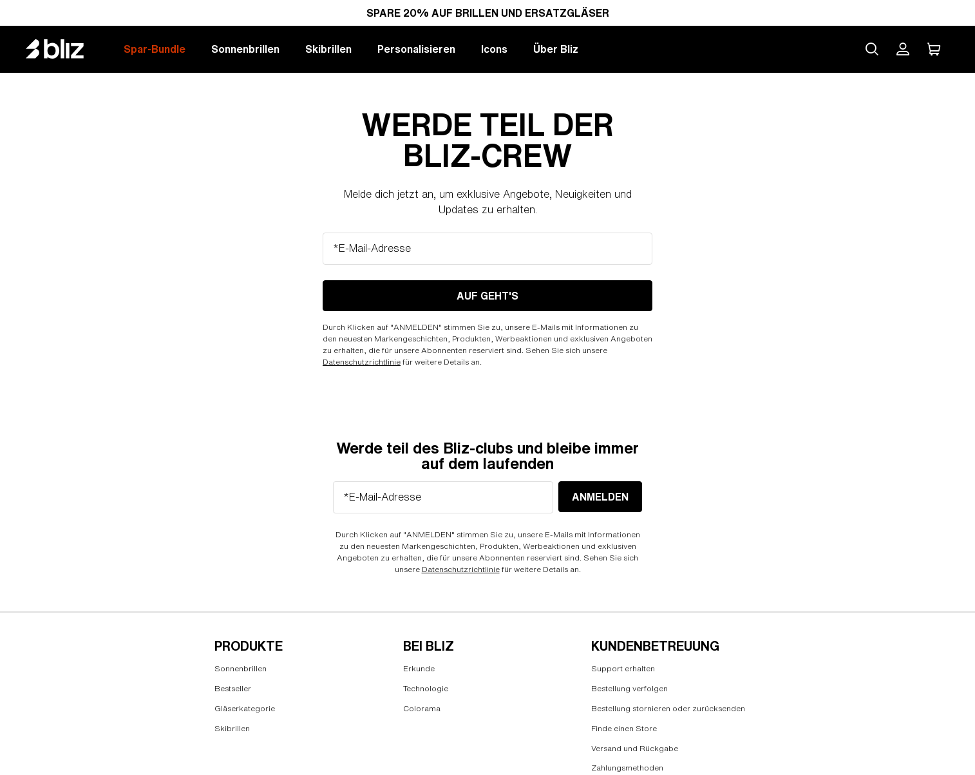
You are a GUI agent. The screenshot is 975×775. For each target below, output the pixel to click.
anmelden (600, 497)
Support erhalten (623, 668)
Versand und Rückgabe (634, 748)
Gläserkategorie (244, 708)
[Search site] (872, 48)
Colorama (421, 708)
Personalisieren (416, 49)
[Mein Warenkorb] (933, 48)
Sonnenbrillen (245, 49)
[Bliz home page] (64, 49)
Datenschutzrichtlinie (362, 362)
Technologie (425, 688)
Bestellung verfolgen (629, 688)
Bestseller (232, 688)
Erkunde (419, 668)
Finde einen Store (624, 728)
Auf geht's (487, 296)
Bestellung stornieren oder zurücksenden (668, 708)
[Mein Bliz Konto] (902, 48)
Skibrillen (328, 49)
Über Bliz (555, 49)
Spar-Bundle (154, 49)
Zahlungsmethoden (627, 767)
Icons (494, 49)
